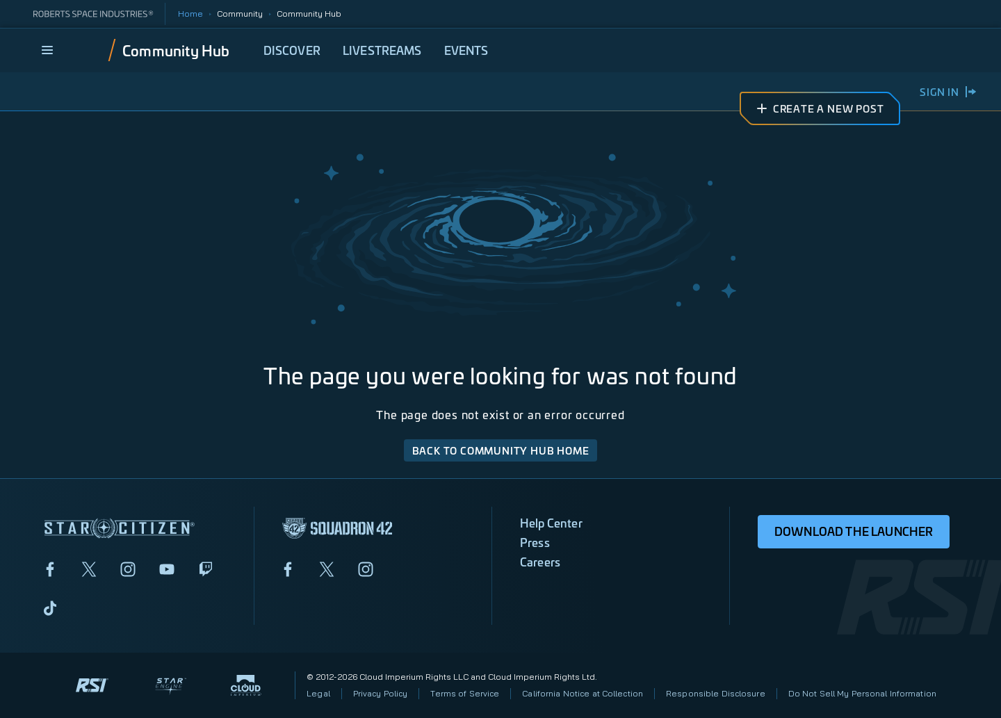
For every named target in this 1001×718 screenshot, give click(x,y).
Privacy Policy (380, 693)
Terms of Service (464, 693)
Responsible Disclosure (715, 693)
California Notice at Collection (582, 693)
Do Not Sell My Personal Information (862, 693)
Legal (318, 693)
